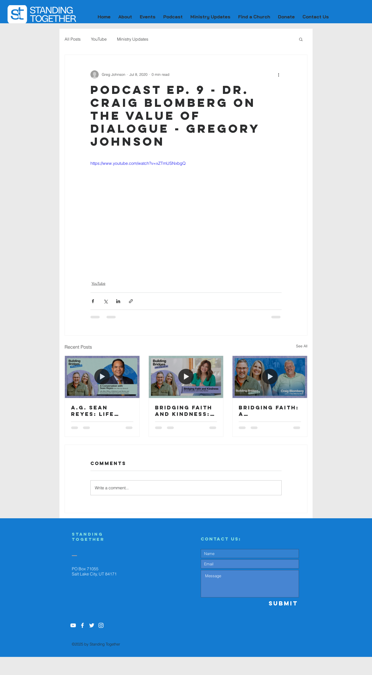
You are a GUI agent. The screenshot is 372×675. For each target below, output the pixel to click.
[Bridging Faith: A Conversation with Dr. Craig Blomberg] (270, 377)
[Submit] (280, 603)
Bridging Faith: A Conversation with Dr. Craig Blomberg (269, 410)
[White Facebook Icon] (82, 625)
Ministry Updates (132, 39)
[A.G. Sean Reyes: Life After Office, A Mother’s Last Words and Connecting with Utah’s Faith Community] (102, 377)
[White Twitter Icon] (91, 625)
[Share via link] (130, 301)
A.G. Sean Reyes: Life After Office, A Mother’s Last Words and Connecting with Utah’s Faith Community (101, 410)
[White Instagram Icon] (101, 625)
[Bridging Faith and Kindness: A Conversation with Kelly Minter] (186, 377)
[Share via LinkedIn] (118, 301)
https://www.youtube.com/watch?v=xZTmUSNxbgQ (137, 163)
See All (301, 346)
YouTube (99, 39)
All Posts (73, 39)
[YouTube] (73, 625)
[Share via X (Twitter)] (105, 301)
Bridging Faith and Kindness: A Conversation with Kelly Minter (186, 410)
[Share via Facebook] (92, 301)
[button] (125, 16)
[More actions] (278, 74)
